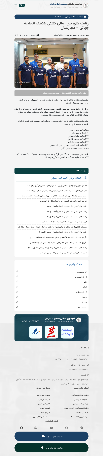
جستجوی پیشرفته (43, 395)
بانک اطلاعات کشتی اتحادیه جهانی (76, 408)
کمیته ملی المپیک (82, 412)
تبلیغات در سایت (44, 399)
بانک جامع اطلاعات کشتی (79, 395)
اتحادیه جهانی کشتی (81, 399)
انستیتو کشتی (45, 408)
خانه (81, 16)
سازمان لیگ (45, 412)
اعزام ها (58, 16)
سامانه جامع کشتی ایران (41, 416)
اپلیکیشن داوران (44, 404)
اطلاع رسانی (70, 16)
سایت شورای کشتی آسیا (80, 416)
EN (22, 5)
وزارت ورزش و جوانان (81, 404)
